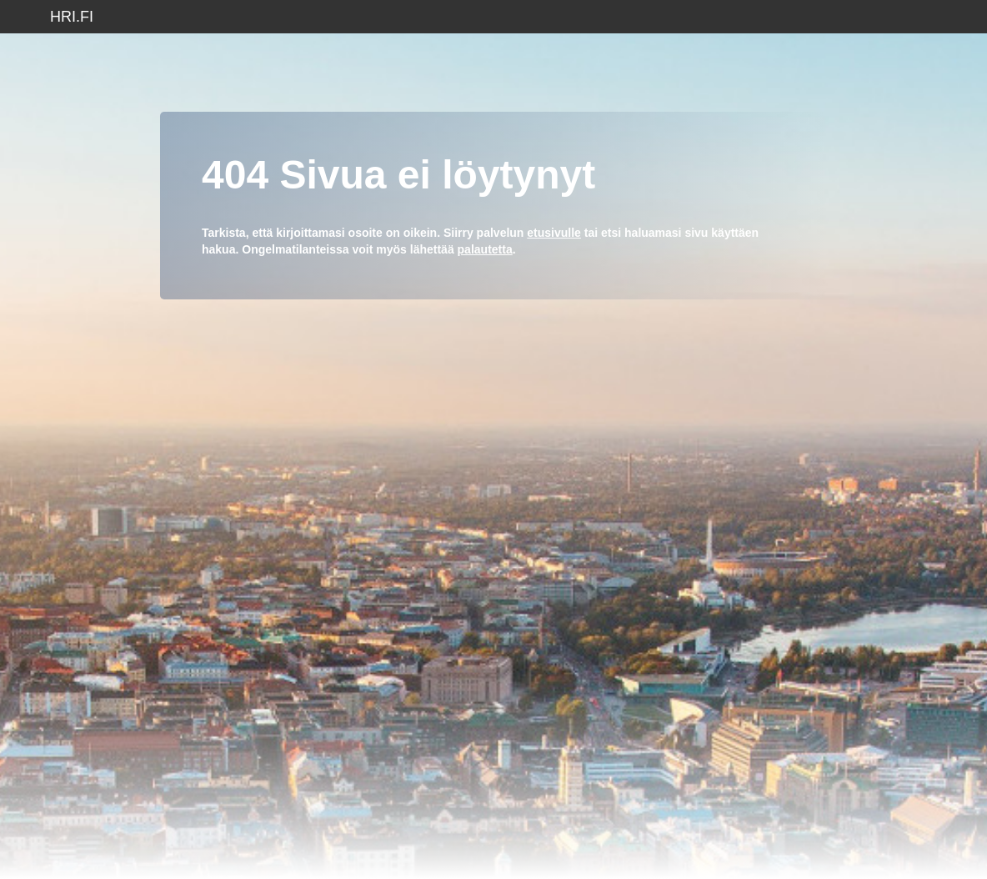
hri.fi (71, 16)
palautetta (485, 249)
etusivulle (554, 232)
